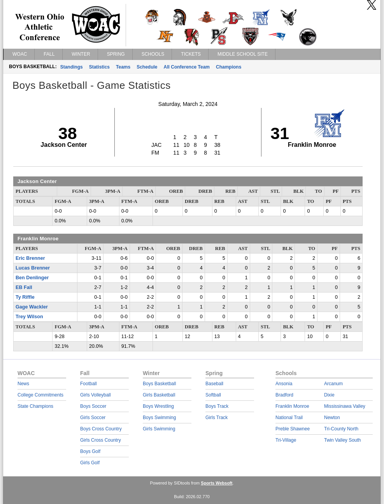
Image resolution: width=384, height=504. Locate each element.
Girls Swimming (159, 429)
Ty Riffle (25, 297)
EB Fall (24, 287)
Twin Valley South (342, 440)
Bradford (284, 395)
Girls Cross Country (100, 440)
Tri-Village (285, 440)
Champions (228, 67)
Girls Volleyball (95, 395)
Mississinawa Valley (344, 406)
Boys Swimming (159, 417)
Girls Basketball (159, 395)
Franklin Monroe (292, 406)
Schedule (147, 67)
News (23, 383)
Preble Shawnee (292, 429)
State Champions (35, 406)
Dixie (329, 395)
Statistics (99, 67)
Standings (71, 67)
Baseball (214, 383)
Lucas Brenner (33, 268)
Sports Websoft (216, 483)
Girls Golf (90, 462)
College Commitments (40, 395)
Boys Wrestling (158, 406)
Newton (332, 417)
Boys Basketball (159, 383)
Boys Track (216, 406)
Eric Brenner (30, 258)
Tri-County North (341, 429)
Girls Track (216, 417)
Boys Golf (90, 451)
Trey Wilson (29, 316)
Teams (123, 67)
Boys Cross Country (101, 429)
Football (88, 383)
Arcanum (333, 383)
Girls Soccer (92, 417)
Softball (213, 395)
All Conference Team (187, 67)
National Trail (289, 417)
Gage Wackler (32, 307)
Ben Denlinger (32, 277)
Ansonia (283, 383)
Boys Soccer (93, 406)
